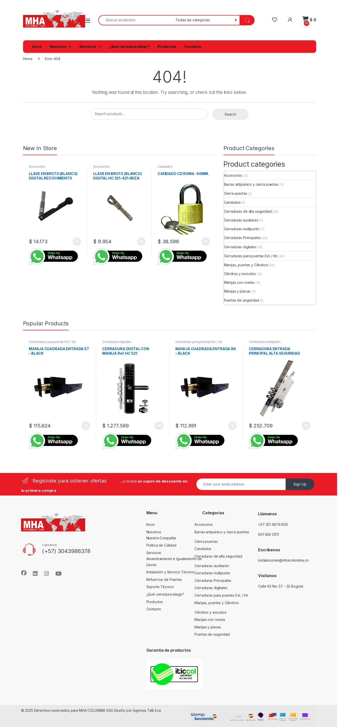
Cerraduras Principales (242, 237)
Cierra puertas (235, 193)
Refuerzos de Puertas (164, 579)
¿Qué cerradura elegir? (129, 46)
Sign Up (299, 484)
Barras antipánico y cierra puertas (251, 184)
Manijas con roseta (239, 282)
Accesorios (37, 166)
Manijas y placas (237, 291)
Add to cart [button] (77, 241)
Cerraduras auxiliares (241, 220)
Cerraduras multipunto (242, 229)
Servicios (87, 46)
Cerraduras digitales (240, 247)
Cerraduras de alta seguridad (248, 211)
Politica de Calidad (161, 545)
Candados (165, 166)
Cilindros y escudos (240, 274)
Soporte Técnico (160, 587)
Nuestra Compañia (161, 538)
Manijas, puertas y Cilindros (246, 265)
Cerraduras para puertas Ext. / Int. (251, 256)
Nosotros (58, 46)
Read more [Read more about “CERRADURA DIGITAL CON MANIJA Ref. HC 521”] (159, 425)
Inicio (37, 46)
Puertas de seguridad (241, 300)
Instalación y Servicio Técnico (170, 572)
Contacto (192, 46)
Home (28, 59)
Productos (167, 46)
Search (230, 114)
